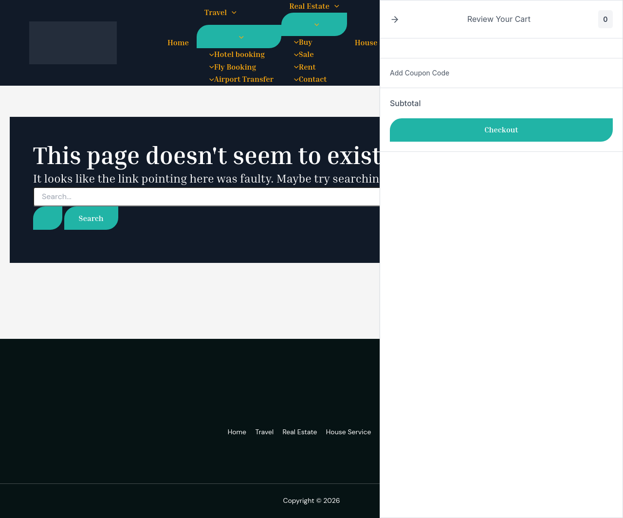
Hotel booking (234, 54)
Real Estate (314, 6)
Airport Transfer (239, 79)
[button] (232, 12)
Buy (300, 42)
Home (178, 42)
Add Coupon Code (419, 73)
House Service (349, 431)
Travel (220, 12)
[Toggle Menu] (239, 36)
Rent (302, 67)
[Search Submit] (47, 218)
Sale (301, 54)
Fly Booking (230, 67)
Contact (308, 79)
